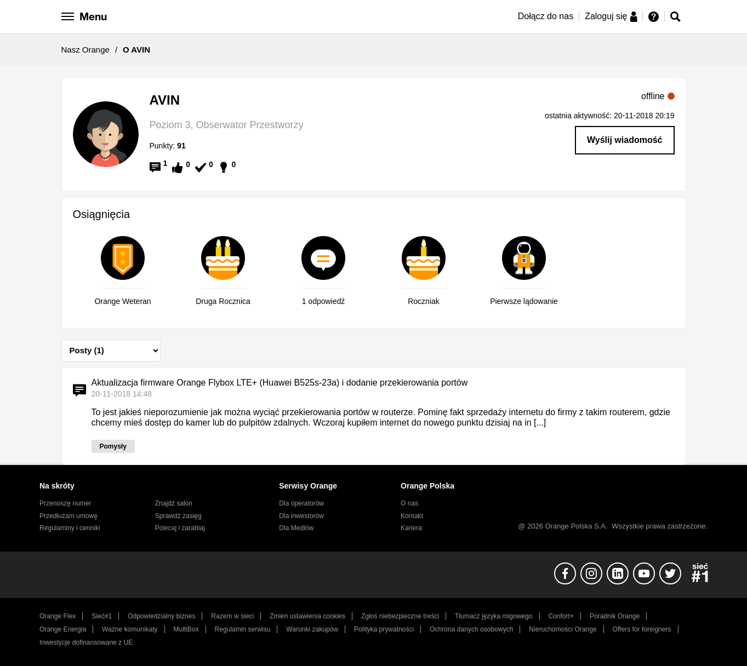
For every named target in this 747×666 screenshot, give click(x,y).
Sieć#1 (102, 616)
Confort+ (561, 616)
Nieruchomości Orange (562, 629)
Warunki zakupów (312, 629)
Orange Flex (57, 616)
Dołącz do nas (545, 16)
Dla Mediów (296, 528)
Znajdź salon (173, 503)
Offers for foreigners (642, 629)
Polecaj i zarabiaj (180, 528)
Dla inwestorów (301, 516)
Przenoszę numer (65, 503)
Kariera (411, 528)
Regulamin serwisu (243, 629)
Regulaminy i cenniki (69, 528)
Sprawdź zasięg (178, 516)
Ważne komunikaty (129, 629)
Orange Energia (62, 629)
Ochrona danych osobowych (471, 629)
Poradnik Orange (615, 616)
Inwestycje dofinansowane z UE (86, 642)
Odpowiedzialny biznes (161, 616)
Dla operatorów (301, 503)
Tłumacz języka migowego (493, 616)
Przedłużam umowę (68, 516)
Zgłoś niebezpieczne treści (400, 616)
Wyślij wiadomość (625, 140)
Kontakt (412, 516)
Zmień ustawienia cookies (307, 616)
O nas (409, 503)
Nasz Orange (85, 49)
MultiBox (185, 629)
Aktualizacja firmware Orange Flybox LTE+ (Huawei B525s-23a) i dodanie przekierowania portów (280, 382)
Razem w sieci (232, 616)
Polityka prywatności (384, 629)
